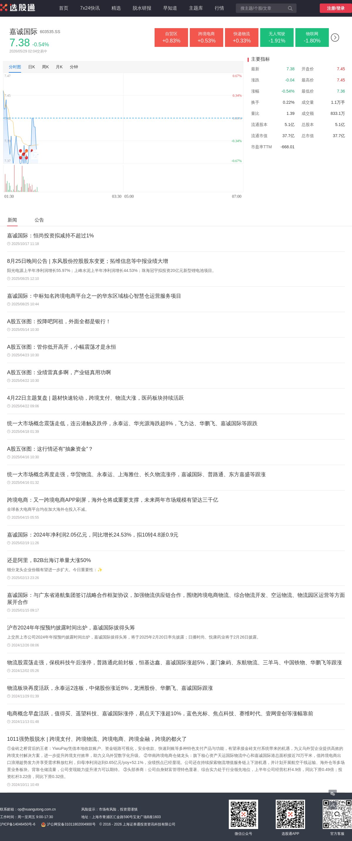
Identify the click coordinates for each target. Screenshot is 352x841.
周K (45, 66)
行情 (219, 8)
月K (59, 66)
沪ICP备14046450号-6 (17, 824)
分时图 (15, 66)
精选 (116, 8)
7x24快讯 (90, 8)
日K (31, 66)
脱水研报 (142, 8)
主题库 (196, 8)
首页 (63, 8)
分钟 (74, 66)
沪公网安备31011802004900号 (68, 824)
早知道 (170, 8)
